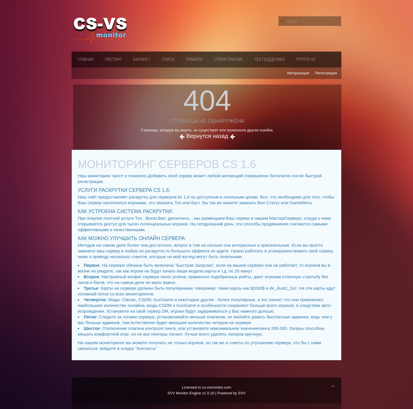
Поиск (168, 59)
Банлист (141, 59)
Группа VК (305, 59)
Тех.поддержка (270, 59)
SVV (242, 393)
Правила (194, 59)
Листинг (113, 59)
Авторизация (298, 73)
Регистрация (326, 73)
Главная (85, 59)
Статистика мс (228, 59)
